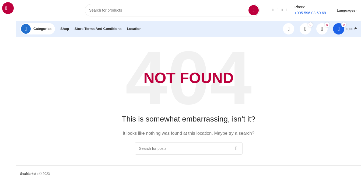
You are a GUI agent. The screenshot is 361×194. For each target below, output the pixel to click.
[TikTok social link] (282, 10)
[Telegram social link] (287, 10)
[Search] (172, 11)
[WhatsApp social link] (277, 10)
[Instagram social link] (273, 10)
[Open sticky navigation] (37, 29)
